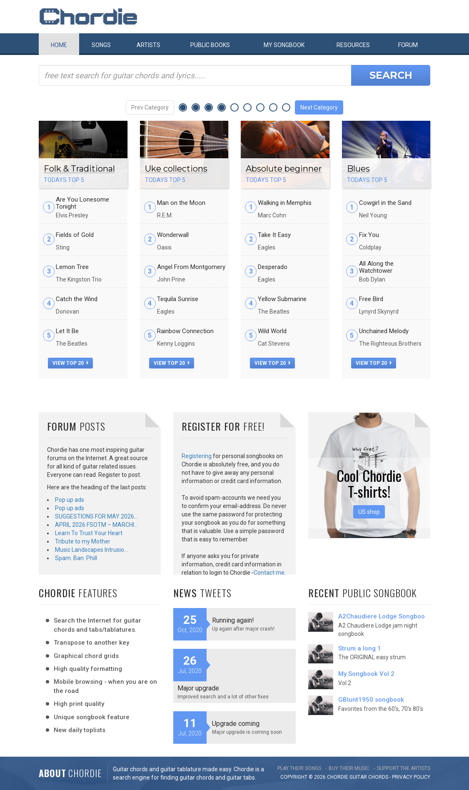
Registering (197, 456)
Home (59, 45)
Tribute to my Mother (82, 541)
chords (378, 777)
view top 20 (70, 363)
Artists (148, 45)
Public (210, 45)
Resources (353, 45)
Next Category (319, 107)
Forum (408, 45)
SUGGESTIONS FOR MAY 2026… (96, 516)
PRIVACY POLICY (411, 777)
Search (390, 75)
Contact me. (270, 572)
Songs (101, 45)
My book (284, 45)
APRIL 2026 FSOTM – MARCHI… (96, 524)
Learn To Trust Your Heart (88, 533)
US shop (369, 511)
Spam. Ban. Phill (76, 558)
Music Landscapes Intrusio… (91, 549)
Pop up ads (69, 499)
